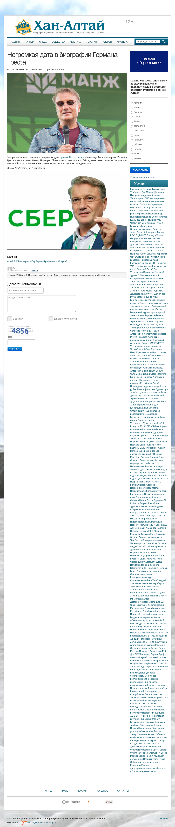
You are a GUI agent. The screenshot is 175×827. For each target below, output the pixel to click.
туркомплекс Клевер (141, 306)
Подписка (158, 290)
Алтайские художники (152, 432)
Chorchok (141, 355)
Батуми (143, 503)
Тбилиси (143, 204)
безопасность (137, 676)
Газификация (137, 278)
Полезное (102, 791)
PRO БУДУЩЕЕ (138, 235)
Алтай (10, 261)
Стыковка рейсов (148, 592)
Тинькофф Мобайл (150, 719)
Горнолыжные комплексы (143, 300)
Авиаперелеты (157, 198)
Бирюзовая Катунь (140, 635)
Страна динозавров (140, 648)
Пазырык (160, 534)
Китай (135, 121)
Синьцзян (158, 454)
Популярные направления (144, 663)
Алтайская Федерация (154, 611)
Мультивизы (159, 540)
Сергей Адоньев (146, 485)
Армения (135, 528)
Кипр (153, 534)
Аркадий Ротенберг (140, 639)
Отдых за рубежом (147, 472)
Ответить (34, 270)
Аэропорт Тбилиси (149, 595)
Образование (147, 725)
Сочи (150, 392)
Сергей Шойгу (137, 562)
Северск (134, 250)
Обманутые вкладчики (150, 537)
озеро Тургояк (152, 666)
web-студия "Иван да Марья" (39, 822)
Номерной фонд (139, 629)
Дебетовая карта (146, 669)
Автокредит (146, 706)
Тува (159, 558)
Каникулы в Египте (147, 475)
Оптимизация (137, 411)
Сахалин (135, 460)
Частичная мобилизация (143, 223)
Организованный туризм (148, 497)
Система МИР (148, 552)
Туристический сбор (156, 620)
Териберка (158, 583)
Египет (135, 107)
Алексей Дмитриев (147, 232)
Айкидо (164, 435)
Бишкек (160, 201)
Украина (134, 595)
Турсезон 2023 (146, 531)
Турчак (162, 759)
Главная (15, 42)
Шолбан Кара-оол (155, 321)
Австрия (136, 102)
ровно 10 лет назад (72, 157)
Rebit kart (160, 555)
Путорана (135, 195)
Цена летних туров (147, 478)
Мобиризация (155, 204)
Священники (147, 731)
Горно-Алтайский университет (145, 571)
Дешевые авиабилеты (142, 293)
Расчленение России (141, 608)
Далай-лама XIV (148, 558)
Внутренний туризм (140, 312)
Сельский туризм (154, 324)
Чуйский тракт (159, 426)
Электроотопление (147, 518)
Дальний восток (138, 549)
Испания (136, 112)
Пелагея (155, 512)
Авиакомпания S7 (149, 589)
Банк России (137, 377)
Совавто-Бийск (154, 438)
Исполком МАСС (152, 481)
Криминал (147, 660)
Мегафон (160, 768)
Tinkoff (158, 669)
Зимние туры (151, 297)
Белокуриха (136, 417)
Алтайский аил (138, 334)
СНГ (147, 198)
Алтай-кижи (136, 361)
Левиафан (147, 583)
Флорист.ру (136, 749)
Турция (136, 149)
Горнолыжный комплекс (148, 509)
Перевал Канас (138, 441)
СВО (133, 374)
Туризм (29, 42)
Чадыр (155, 330)
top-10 (144, 565)
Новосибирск (159, 392)
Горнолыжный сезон (157, 303)
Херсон (153, 287)
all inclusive (158, 460)
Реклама (82, 791)
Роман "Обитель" (156, 734)
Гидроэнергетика (139, 521)
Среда (43, 42)
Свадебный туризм (140, 743)
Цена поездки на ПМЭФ (155, 632)
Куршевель (136, 703)
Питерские (143, 753)
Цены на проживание (151, 626)
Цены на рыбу (145, 454)
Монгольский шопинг (141, 429)
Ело (158, 602)
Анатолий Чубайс (59, 261)
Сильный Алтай (145, 269)
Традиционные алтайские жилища (148, 327)
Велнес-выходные (140, 451)
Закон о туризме (145, 318)
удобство (150, 672)
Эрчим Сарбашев (148, 414)
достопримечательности (143, 768)
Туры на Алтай (151, 423)
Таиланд (161, 528)
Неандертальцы (138, 688)
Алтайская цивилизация (143, 371)
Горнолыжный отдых (147, 404)
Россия (157, 731)
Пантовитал (145, 380)
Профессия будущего (153, 712)
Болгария (148, 540)
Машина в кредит (145, 709)
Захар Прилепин (139, 734)
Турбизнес (136, 192)
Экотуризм (155, 753)
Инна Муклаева (138, 352)
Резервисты (136, 207)
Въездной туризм (148, 740)
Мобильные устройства (142, 555)
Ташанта (150, 444)
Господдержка (137, 324)
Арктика (145, 457)
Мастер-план (154, 700)
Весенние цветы (151, 749)
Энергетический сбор (141, 229)
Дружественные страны (142, 401)
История (91, 42)
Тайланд (136, 144)
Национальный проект (142, 466)
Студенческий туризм (141, 574)
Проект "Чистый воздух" (143, 525)
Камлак (145, 765)
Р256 (144, 438)
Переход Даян (137, 444)
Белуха (134, 485)
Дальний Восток (158, 457)
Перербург (153, 629)
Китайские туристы (156, 491)
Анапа (156, 617)
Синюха (143, 506)
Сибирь (162, 740)
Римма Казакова (139, 337)
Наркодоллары (138, 491)
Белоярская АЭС (156, 247)
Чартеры (158, 466)
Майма (163, 688)
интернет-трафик (147, 771)
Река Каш (135, 457)
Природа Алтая (138, 253)
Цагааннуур (161, 441)
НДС (154, 515)
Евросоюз (147, 284)
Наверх (164, 818)
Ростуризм (154, 241)
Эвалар (134, 537)
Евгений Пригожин (140, 651)
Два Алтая (136, 395)
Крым (162, 189)
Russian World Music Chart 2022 (146, 358)
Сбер (33, 261)
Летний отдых (137, 469)
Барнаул (151, 235)
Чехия (158, 444)
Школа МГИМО (146, 642)
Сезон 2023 (161, 525)
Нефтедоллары (156, 213)
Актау (142, 620)
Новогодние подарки (141, 386)
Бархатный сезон (139, 201)
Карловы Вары (138, 448)
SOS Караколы (159, 263)
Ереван (134, 204)
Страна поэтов (158, 334)
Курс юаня (142, 213)
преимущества (138, 672)
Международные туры (141, 577)
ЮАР (135, 153)
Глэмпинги (136, 660)
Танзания (137, 139)
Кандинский (147, 195)
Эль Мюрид (148, 192)
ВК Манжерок (145, 275)
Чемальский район (140, 257)
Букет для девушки (151, 746)
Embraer (134, 592)
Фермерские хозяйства (142, 463)
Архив (64, 791)
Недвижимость (151, 759)
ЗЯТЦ (142, 250)
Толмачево (136, 586)
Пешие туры (151, 469)
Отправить (15, 349)
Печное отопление (154, 278)
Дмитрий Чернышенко (142, 244)
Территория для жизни (142, 346)
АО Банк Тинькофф (140, 716)
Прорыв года (137, 481)
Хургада (163, 216)
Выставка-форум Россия (155, 697)
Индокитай (151, 528)
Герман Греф (43, 261)
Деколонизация (156, 605)
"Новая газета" (151, 488)
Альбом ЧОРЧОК (155, 355)
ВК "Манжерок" (22, 261)
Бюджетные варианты (141, 617)
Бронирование (154, 549)
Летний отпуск (155, 614)
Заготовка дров (138, 281)
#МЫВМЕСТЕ (157, 343)
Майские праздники (156, 546)
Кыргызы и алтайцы (153, 367)
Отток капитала (158, 374)
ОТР (148, 334)
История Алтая (141, 598)
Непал (135, 135)
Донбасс (148, 377)
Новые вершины (158, 635)
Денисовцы (153, 688)
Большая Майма (139, 700)
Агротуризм (146, 460)
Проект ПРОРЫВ (155, 250)
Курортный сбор (151, 417)
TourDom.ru (136, 540)
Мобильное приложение (143, 737)
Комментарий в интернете (143, 691)
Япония (136, 158)
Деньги (159, 371)
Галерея (107, 42)
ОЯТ (144, 247)
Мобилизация (143, 374)
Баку (142, 528)
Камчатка (153, 407)
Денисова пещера (155, 685)
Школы (157, 725)
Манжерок (135, 765)
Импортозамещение (141, 216)
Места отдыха (137, 623)
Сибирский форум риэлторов (145, 762)
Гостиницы (146, 226)
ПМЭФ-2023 (136, 632)
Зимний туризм (155, 506)
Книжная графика (151, 238)
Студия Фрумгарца (140, 435)
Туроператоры (144, 515)
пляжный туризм (157, 657)
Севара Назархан (139, 241)
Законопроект (152, 623)
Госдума (145, 534)
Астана (152, 201)
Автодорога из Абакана (151, 309)
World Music (153, 352)
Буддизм (135, 558)
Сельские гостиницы (141, 330)
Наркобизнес (137, 488)
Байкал (144, 407)
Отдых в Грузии (138, 500)
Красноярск (136, 189)
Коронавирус (137, 494)
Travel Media (146, 290)
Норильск (159, 192)
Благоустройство (146, 420)
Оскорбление (137, 694)
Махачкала (147, 395)
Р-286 (165, 660)
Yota (136, 771)
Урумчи (151, 441)
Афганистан (149, 389)
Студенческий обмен (141, 580)
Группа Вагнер (158, 648)
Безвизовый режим (148, 398)
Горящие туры (154, 220)
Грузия (161, 592)
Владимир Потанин (157, 568)
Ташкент (161, 232)
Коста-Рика (138, 126)
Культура (75, 42)
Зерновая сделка (139, 287)
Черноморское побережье (144, 543)
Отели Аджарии (155, 500)
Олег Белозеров (153, 349)
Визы (140, 389)
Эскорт (162, 629)
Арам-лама (151, 562)
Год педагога (145, 728)
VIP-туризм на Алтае (141, 266)
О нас (48, 791)
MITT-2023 (162, 478)
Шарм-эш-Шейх (138, 220)
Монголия (137, 130)
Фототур (140, 666)
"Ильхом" (155, 435)
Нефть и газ (159, 284)
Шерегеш (135, 407)
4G (132, 771)
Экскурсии (142, 605)
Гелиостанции (155, 521)
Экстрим (157, 660)
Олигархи (148, 207)
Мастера (122, 42)
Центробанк (144, 210)
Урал (133, 666)
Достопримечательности (143, 602)
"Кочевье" (135, 438)
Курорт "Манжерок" (140, 512)
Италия (134, 531)
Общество (58, 42)
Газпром (147, 189)
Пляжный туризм (139, 614)
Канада (136, 116)
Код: (10, 337)
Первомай (135, 552)
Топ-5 (155, 580)
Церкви (134, 728)
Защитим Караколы (157, 253)
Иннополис (149, 272)
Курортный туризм (155, 448)
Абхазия (134, 620)
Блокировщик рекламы (142, 722)
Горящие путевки (146, 645)
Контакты (123, 791)
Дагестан (162, 663)
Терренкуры (136, 423)
